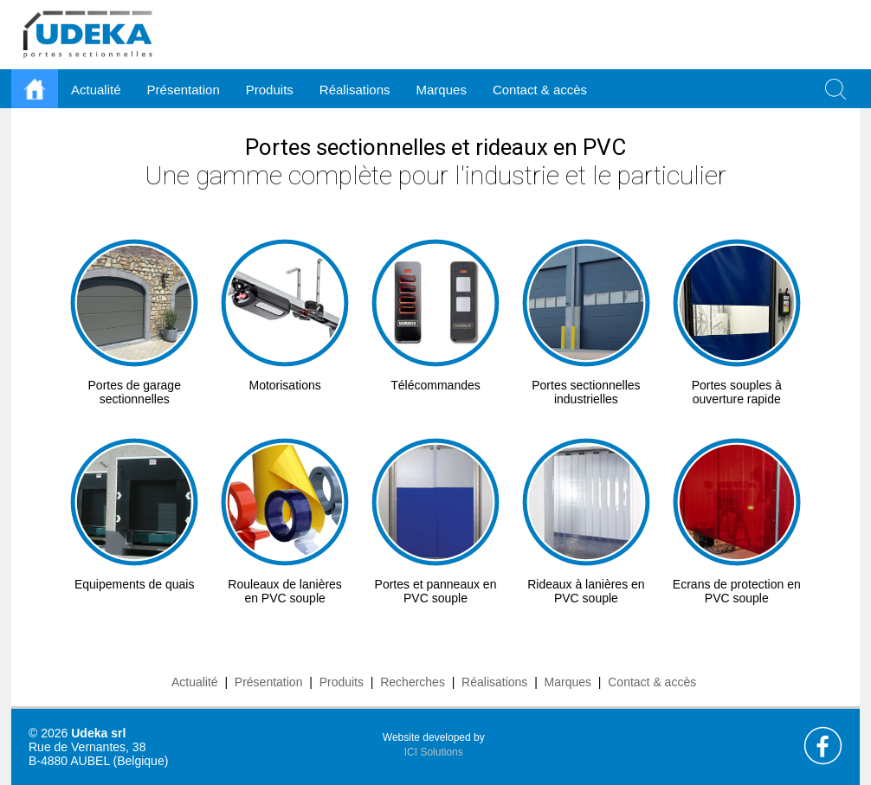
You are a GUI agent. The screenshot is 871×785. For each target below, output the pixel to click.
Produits (341, 682)
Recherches (412, 682)
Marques (568, 682)
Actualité (194, 682)
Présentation (269, 682)
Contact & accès (540, 89)
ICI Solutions (433, 752)
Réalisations (494, 682)
